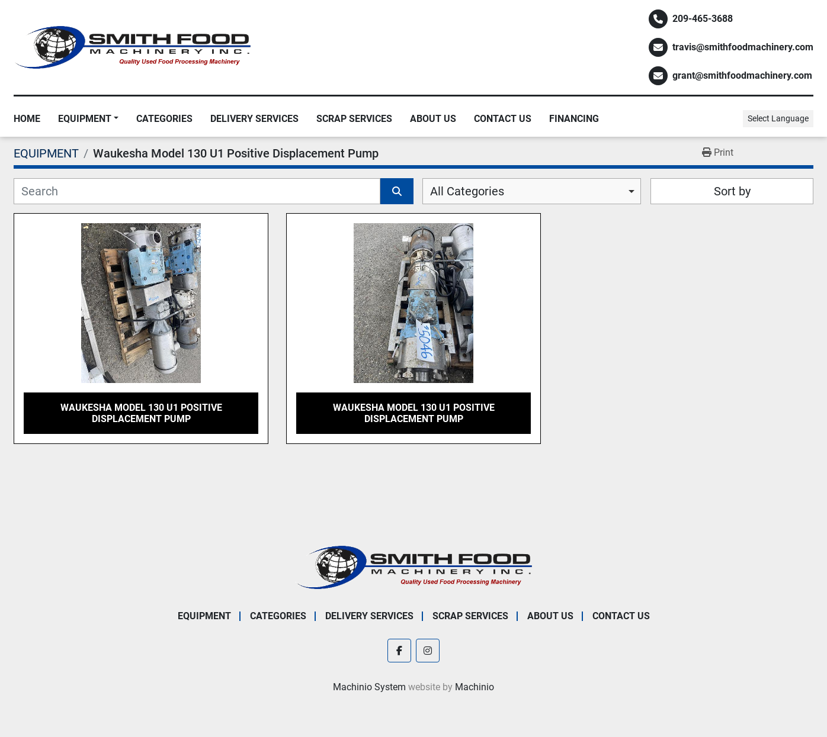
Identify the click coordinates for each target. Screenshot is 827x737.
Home (27, 118)
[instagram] (428, 650)
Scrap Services (354, 118)
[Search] (197, 191)
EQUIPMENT (84, 118)
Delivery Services (254, 118)
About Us (433, 118)
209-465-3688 (702, 18)
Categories (164, 118)
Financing (574, 118)
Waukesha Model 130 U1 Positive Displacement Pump (141, 413)
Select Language (778, 118)
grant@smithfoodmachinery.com (742, 75)
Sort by (732, 191)
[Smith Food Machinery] (413, 566)
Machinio (474, 687)
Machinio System (369, 687)
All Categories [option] (467, 191)
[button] (88, 119)
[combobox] (531, 191)
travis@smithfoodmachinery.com (742, 47)
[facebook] (399, 650)
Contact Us (502, 118)
